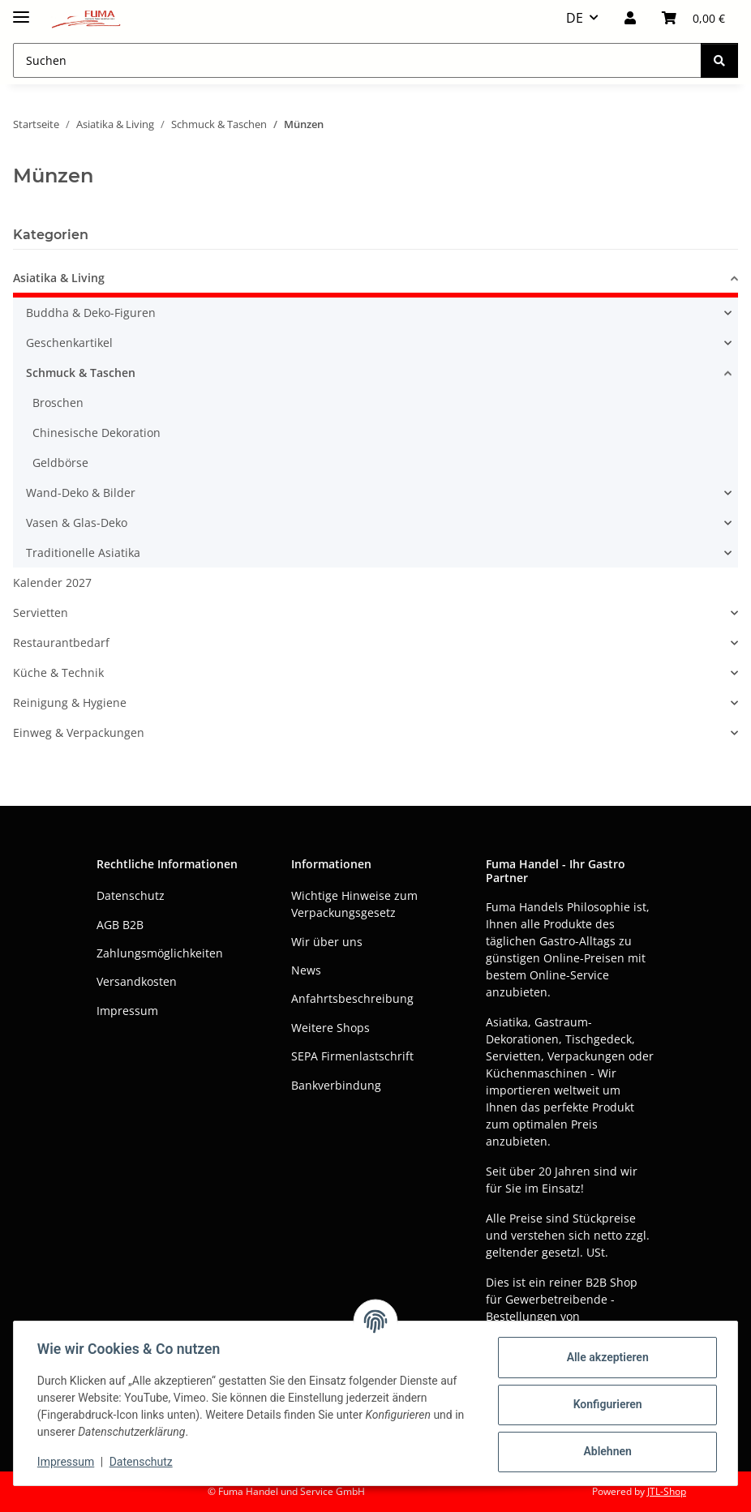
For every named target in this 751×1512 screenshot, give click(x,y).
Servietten (40, 612)
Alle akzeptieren (605, 1357)
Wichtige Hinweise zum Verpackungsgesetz (354, 904)
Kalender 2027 (52, 582)
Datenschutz (143, 1461)
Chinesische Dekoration (96, 432)
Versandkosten (137, 981)
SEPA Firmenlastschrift (352, 1056)
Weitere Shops (330, 1027)
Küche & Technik (58, 672)
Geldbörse (60, 462)
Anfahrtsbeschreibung (352, 998)
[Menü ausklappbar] (21, 10)
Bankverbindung (336, 1085)
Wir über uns (327, 941)
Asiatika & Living (59, 277)
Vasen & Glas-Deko (76, 522)
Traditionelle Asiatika (83, 552)
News (306, 970)
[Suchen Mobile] (357, 60)
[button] (630, 18)
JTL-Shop (666, 1491)
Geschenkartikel (69, 342)
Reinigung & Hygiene (70, 702)
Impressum (68, 1461)
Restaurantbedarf (61, 642)
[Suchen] (719, 60)
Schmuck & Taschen (80, 372)
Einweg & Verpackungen (78, 732)
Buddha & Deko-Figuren (91, 312)
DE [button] (574, 18)
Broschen (58, 402)
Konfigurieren (604, 1404)
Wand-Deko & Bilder (80, 492)
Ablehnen (605, 1451)
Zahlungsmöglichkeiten (160, 953)
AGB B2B (120, 924)
